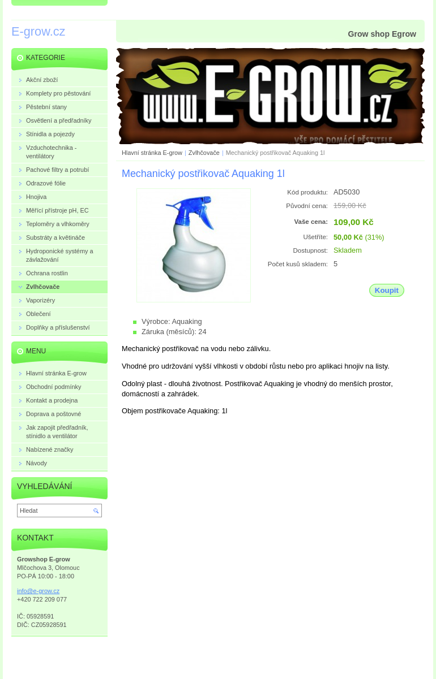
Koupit (387, 290)
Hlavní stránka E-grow (152, 152)
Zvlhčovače (204, 152)
